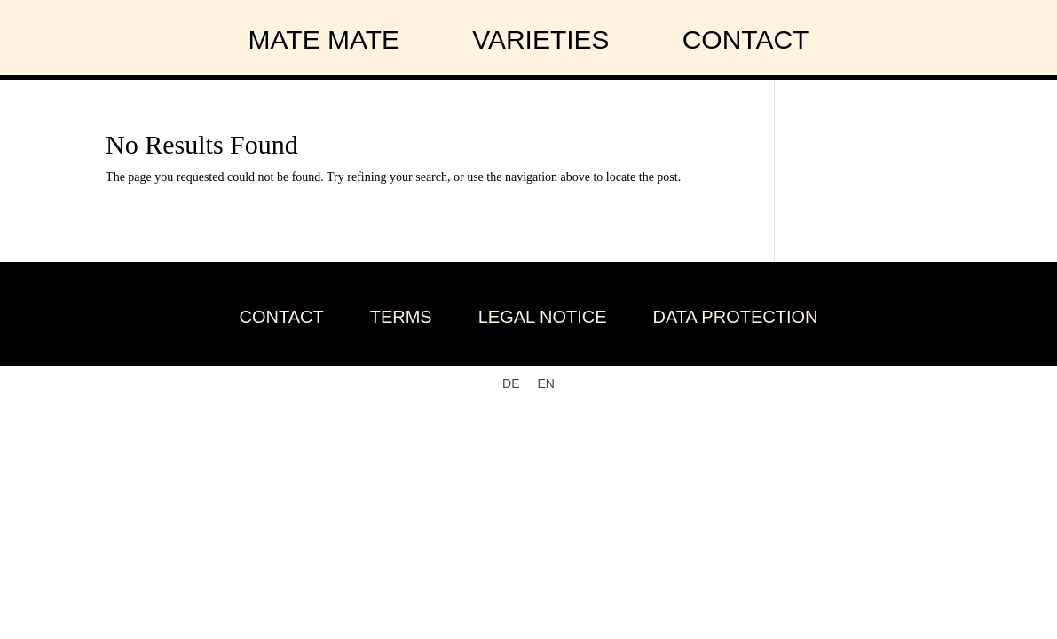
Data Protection (735, 317)
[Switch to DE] (510, 383)
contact (745, 40)
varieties (540, 40)
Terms (401, 317)
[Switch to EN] (546, 383)
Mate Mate (324, 40)
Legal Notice (542, 317)
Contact (282, 317)
